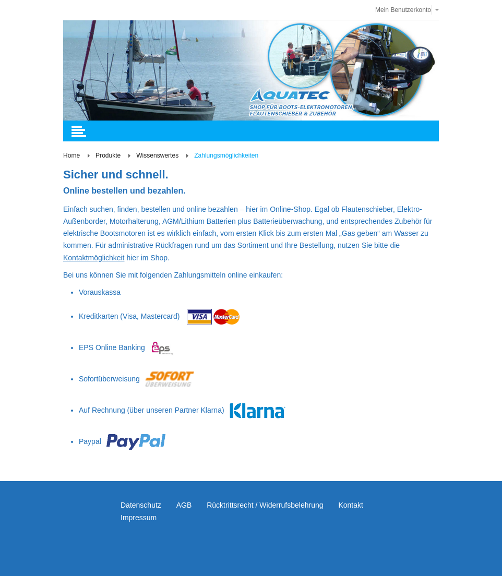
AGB (184, 505)
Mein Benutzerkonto (403, 10)
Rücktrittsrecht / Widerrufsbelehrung (265, 505)
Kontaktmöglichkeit (94, 258)
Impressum (139, 517)
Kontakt (350, 505)
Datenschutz (141, 505)
